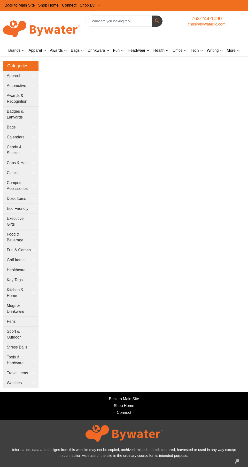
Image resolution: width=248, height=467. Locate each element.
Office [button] (177, 50)
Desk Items (16, 198)
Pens (11, 321)
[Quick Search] (118, 21)
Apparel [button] (35, 50)
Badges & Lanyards (15, 114)
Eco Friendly (17, 208)
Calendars (15, 137)
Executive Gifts (15, 221)
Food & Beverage (15, 237)
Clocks (12, 173)
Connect (69, 5)
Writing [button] (213, 50)
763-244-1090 (207, 18)
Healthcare (16, 270)
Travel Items (17, 373)
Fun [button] (116, 50)
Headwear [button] (136, 50)
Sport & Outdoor (14, 334)
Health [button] (158, 50)
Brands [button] (14, 50)
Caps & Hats (18, 163)
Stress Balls (17, 347)
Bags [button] (75, 50)
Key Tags (15, 280)
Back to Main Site (20, 5)
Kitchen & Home (15, 293)
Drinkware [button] (96, 50)
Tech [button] (195, 50)
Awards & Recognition (17, 98)
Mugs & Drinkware (15, 309)
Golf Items (15, 260)
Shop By (87, 5)
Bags (11, 127)
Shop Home (48, 5)
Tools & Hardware (15, 360)
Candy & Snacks (14, 150)
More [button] (231, 50)
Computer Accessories (17, 186)
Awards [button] (56, 50)
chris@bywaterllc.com (206, 24)
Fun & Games (19, 250)
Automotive (16, 86)
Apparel (13, 76)
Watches (14, 383)
